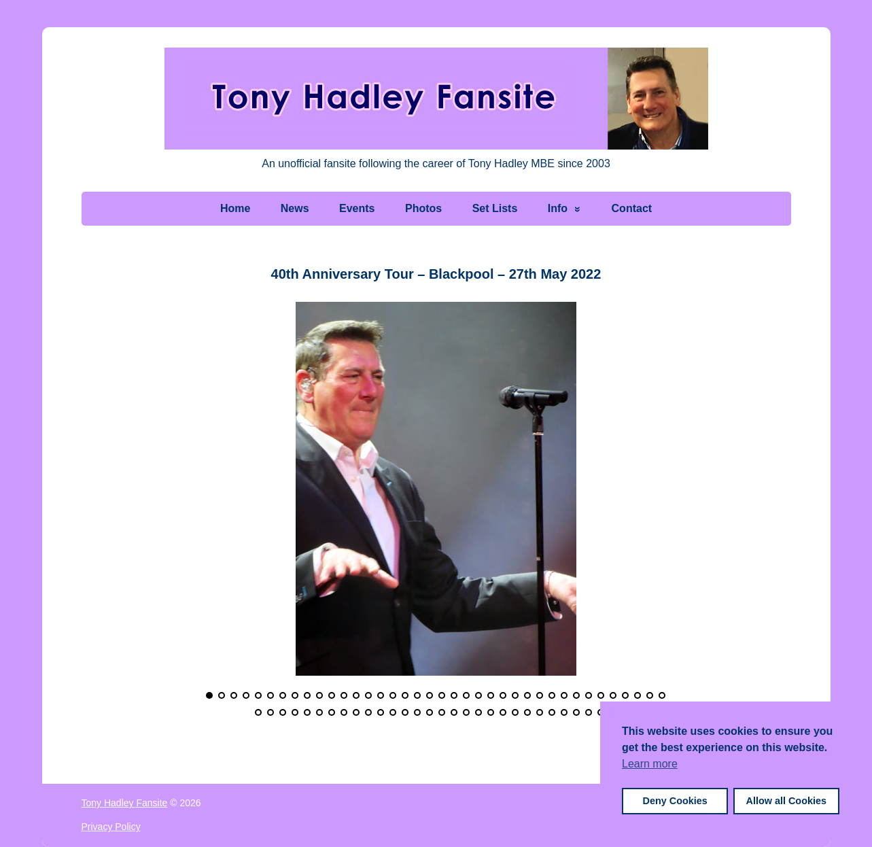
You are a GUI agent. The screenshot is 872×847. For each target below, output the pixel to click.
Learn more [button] (650, 764)
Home (235, 208)
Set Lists (495, 208)
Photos (423, 208)
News (295, 208)
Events (356, 208)
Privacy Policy (111, 826)
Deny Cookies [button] (675, 800)
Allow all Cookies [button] (786, 800)
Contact (632, 208)
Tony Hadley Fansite (125, 802)
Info (558, 208)
